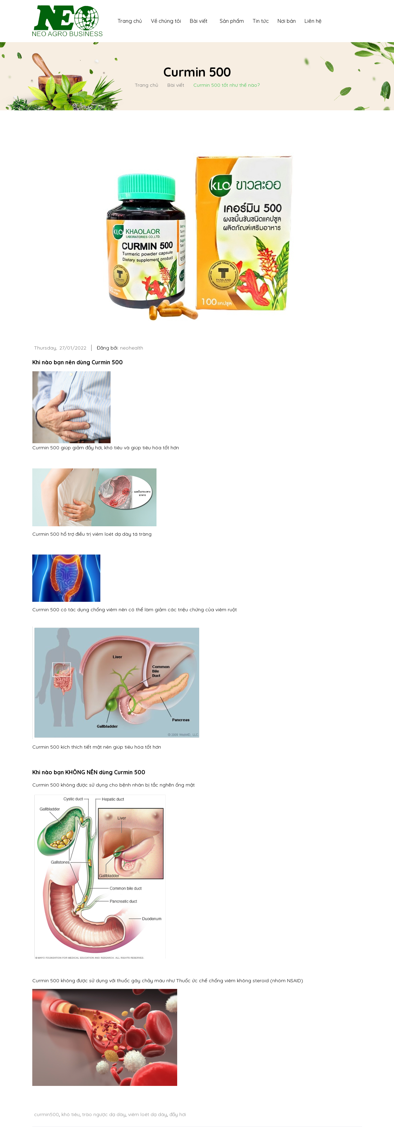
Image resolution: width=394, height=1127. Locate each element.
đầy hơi (177, 1114)
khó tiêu (70, 1114)
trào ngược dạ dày (104, 1114)
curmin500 (46, 1114)
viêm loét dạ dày (147, 1114)
